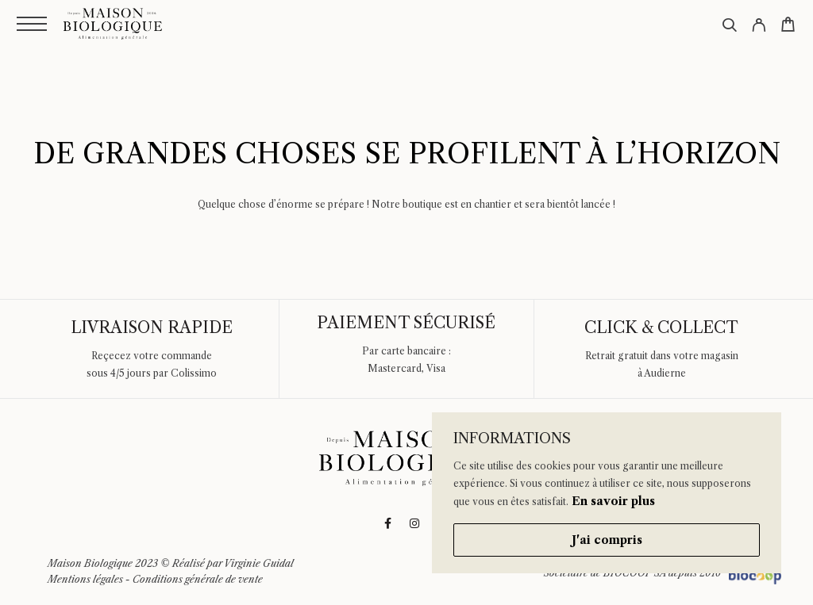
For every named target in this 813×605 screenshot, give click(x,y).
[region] (606, 492)
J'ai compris (607, 540)
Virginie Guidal (259, 563)
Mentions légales (85, 579)
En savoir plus (613, 501)
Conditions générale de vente (198, 579)
